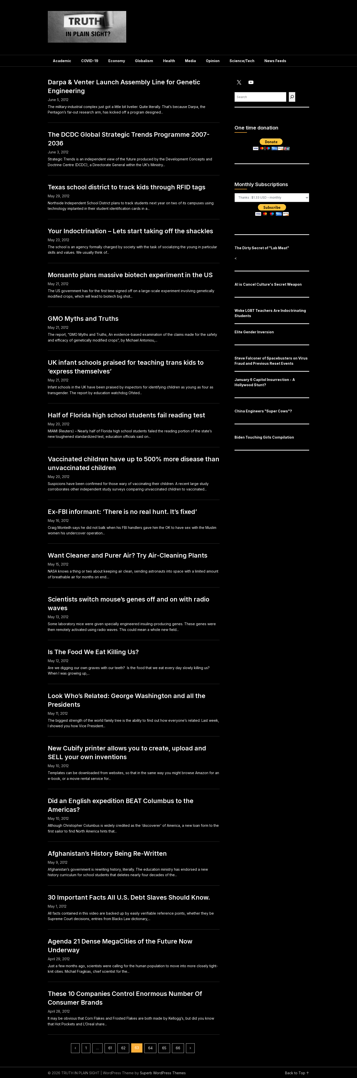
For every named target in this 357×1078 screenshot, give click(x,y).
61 (110, 1048)
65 (164, 1048)
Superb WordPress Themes (163, 1073)
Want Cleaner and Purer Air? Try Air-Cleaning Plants (127, 555)
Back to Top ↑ (297, 1073)
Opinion (213, 61)
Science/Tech (242, 61)
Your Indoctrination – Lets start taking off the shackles (130, 231)
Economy (116, 61)
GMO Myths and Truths (83, 318)
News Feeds (275, 61)
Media (190, 61)
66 (178, 1048)
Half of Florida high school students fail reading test (126, 415)
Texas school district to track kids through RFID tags (126, 187)
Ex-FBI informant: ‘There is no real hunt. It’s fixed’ (122, 511)
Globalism (144, 61)
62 (123, 1048)
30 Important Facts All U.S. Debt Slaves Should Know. (129, 897)
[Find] (292, 97)
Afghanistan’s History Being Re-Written (107, 853)
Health (169, 61)
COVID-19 (89, 61)
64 (150, 1048)
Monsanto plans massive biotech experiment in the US (130, 275)
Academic (62, 61)
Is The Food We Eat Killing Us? (93, 652)
